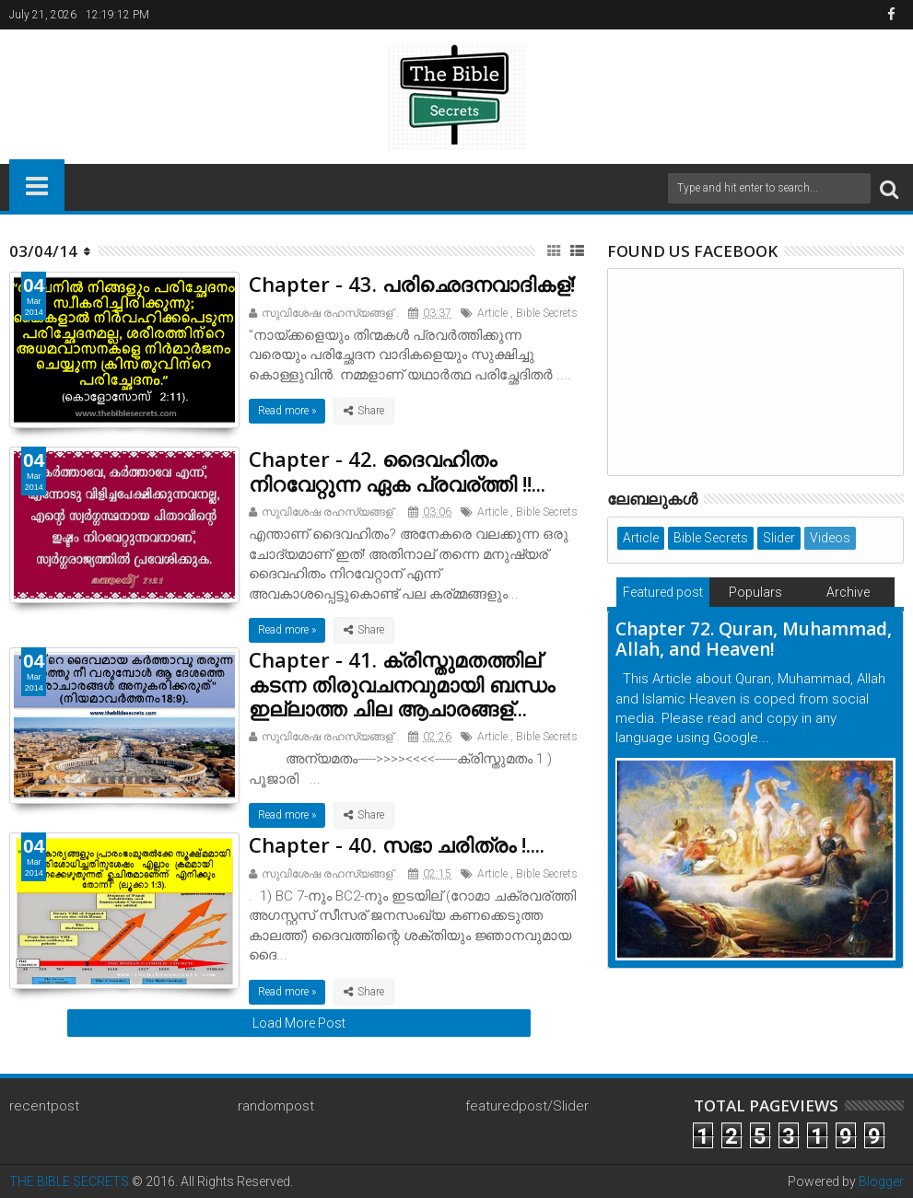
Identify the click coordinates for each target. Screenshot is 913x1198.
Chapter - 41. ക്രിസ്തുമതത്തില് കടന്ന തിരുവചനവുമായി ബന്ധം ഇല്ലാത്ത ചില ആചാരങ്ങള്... (402, 684)
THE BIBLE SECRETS (69, 1181)
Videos (830, 537)
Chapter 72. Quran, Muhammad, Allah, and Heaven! (753, 639)
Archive (848, 592)
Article (492, 313)
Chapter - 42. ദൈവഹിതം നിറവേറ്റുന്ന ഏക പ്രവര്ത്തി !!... (397, 470)
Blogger (881, 1181)
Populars (755, 592)
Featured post (663, 592)
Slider (779, 537)
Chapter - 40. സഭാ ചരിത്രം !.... (396, 844)
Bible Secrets (547, 313)
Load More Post (298, 1023)
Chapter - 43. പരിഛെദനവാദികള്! (412, 283)
